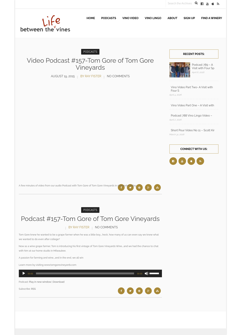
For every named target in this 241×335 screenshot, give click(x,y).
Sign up (189, 18)
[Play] (24, 273)
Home (91, 18)
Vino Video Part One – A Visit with (192, 105)
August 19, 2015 (63, 76)
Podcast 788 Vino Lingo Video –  (192, 115)
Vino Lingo (153, 18)
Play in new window (40, 281)
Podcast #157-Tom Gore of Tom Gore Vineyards (90, 218)
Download (58, 281)
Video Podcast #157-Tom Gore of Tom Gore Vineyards (90, 64)
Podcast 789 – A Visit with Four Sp (203, 66)
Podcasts (108, 18)
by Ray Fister (90, 76)
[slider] (85, 273)
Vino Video (130, 18)
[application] (90, 273)
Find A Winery (211, 18)
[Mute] (146, 273)
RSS (33, 288)
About (172, 18)
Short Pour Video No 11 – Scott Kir (193, 130)
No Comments (118, 76)
